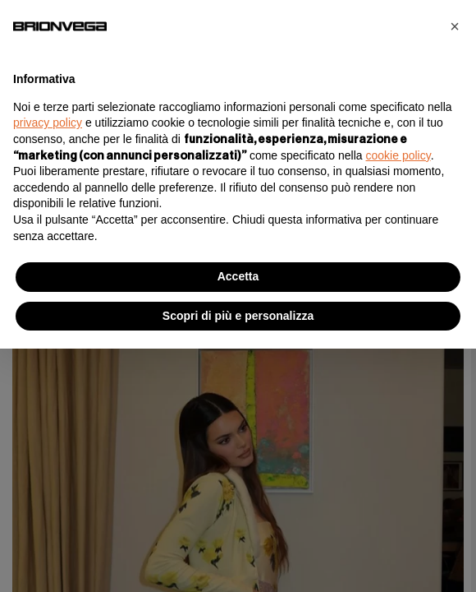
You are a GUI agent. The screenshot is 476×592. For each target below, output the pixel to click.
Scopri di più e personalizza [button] (238, 315)
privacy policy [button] (47, 122)
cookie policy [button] (398, 155)
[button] (455, 26)
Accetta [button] (238, 276)
